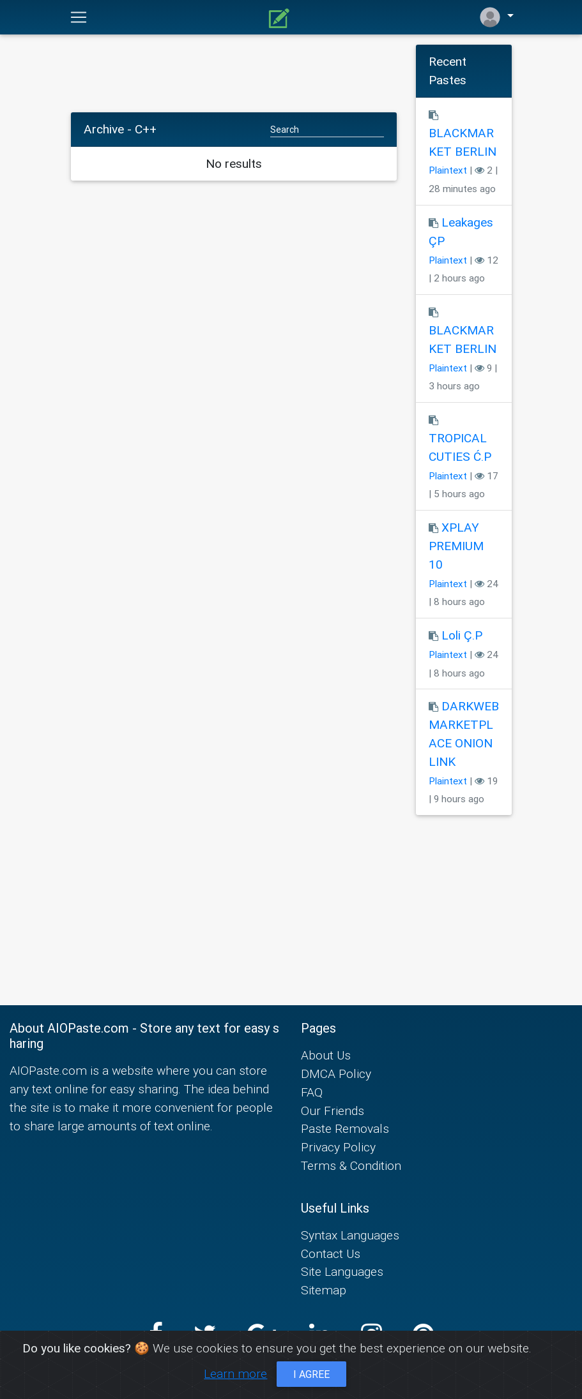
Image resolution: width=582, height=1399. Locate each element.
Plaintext (448, 170)
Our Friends (332, 1110)
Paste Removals (345, 1128)
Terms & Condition (351, 1165)
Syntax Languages (350, 1235)
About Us (326, 1055)
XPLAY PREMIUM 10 (456, 546)
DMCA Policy (336, 1073)
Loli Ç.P (461, 635)
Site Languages (342, 1271)
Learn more (235, 1373)
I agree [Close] (311, 1374)
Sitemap (323, 1290)
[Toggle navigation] (78, 17)
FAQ (312, 1092)
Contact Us (330, 1253)
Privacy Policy (338, 1147)
